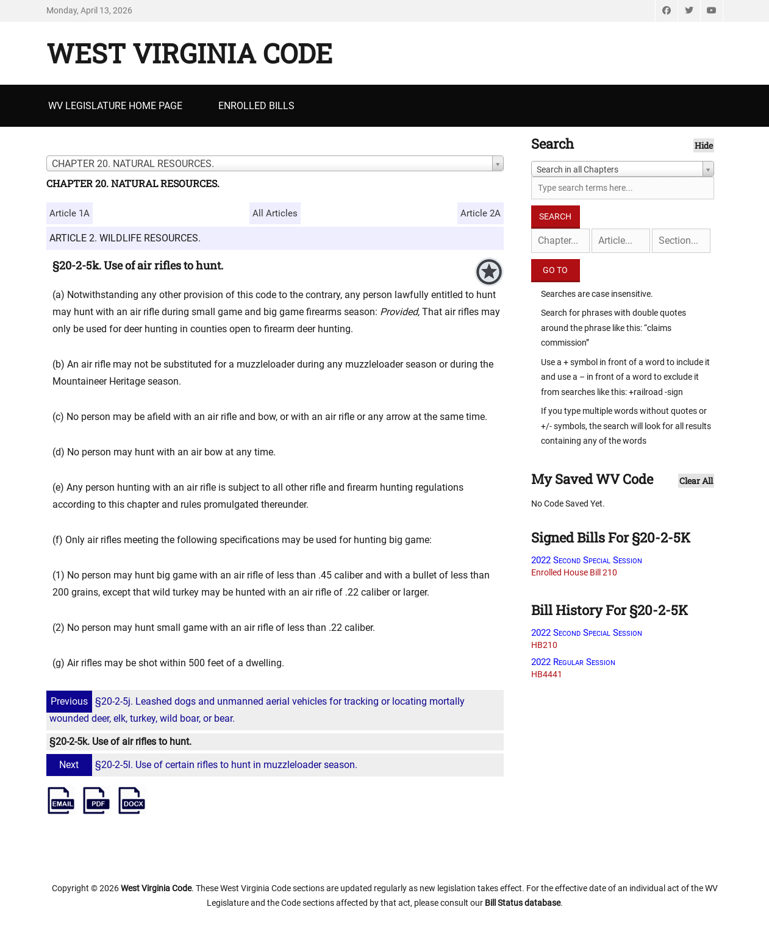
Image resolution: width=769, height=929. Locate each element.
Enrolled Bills (256, 106)
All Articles (275, 213)
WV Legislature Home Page (115, 106)
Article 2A (480, 213)
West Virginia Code (189, 53)
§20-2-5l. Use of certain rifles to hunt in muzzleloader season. (203, 765)
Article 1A (69, 213)
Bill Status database (522, 903)
